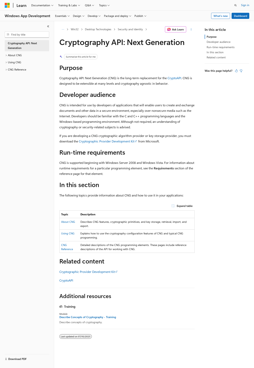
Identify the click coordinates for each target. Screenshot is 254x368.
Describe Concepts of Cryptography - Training (87, 317)
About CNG (68, 222)
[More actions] (191, 29)
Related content (216, 57)
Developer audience (218, 42)
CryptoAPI (174, 78)
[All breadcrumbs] (62, 29)
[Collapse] (48, 26)
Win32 (75, 29)
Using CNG (68, 233)
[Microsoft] (7, 5)
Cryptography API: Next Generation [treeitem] (22, 45)
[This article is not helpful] (241, 70)
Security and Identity (130, 29)
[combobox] (27, 34)
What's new (221, 16)
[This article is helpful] (236, 70)
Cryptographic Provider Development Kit (106, 141)
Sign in (245, 5)
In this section (215, 52)
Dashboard (240, 16)
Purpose (211, 37)
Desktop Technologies (98, 29)
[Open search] (235, 5)
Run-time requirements (221, 47)
